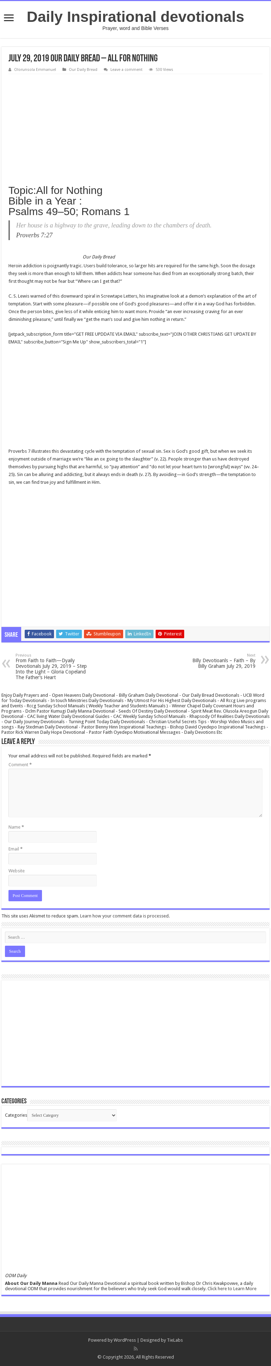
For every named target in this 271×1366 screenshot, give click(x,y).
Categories (16, 1115)
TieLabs (175, 1340)
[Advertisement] (135, 127)
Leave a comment (126, 69)
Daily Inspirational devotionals (135, 16)
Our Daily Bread (83, 69)
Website (16, 870)
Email (15, 849)
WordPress (125, 1340)
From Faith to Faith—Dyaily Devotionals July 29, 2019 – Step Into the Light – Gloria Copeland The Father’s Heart (52, 666)
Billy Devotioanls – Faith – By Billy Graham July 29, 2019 (219, 661)
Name (16, 827)
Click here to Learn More (232, 1288)
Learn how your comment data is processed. (125, 916)
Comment (20, 764)
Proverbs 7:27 (34, 235)
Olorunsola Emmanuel (35, 69)
